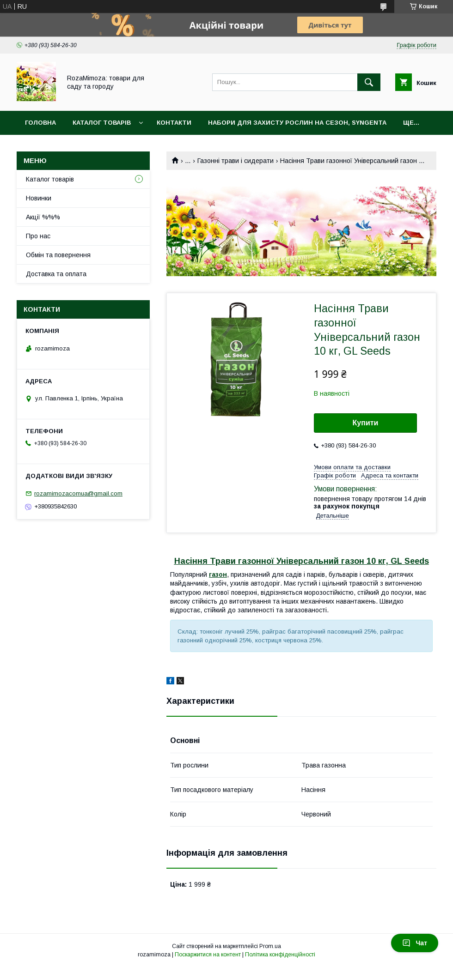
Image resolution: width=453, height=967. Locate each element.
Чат (414, 943)
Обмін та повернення (58, 255)
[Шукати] (368, 82)
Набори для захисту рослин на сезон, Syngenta (297, 122)
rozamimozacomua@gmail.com (78, 493)
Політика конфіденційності (280, 954)
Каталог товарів (102, 122)
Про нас (38, 236)
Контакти (174, 122)
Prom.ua (270, 946)
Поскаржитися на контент (208, 954)
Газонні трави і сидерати (235, 160)
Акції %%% (43, 217)
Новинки (38, 198)
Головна (40, 122)
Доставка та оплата (56, 274)
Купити (366, 423)
